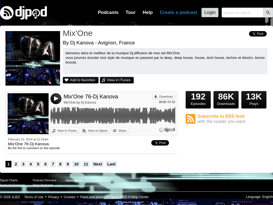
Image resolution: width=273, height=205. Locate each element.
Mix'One (78, 33)
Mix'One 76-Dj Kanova (91, 97)
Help (148, 12)
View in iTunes (118, 80)
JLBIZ (15, 197)
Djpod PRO (118, 197)
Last (111, 164)
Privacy (53, 197)
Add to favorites (82, 80)
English (267, 197)
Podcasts (108, 12)
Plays (253, 98)
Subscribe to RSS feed (233, 119)
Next (97, 164)
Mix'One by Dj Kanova (80, 102)
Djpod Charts (8, 180)
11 (86, 164)
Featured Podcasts (12, 185)
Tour (131, 12)
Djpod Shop (73, 180)
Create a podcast (178, 12)
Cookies (69, 197)
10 (76, 164)
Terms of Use (34, 197)
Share (122, 130)
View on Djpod (97, 130)
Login (210, 12)
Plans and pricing (92, 197)
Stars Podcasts (43, 185)
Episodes (198, 98)
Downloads (226, 98)
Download (166, 96)
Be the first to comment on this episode (34, 148)
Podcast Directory (45, 180)
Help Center (140, 197)
